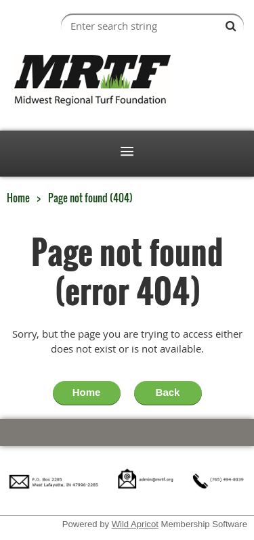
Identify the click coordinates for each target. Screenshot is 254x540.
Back (168, 392)
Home (18, 197)
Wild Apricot (135, 524)
